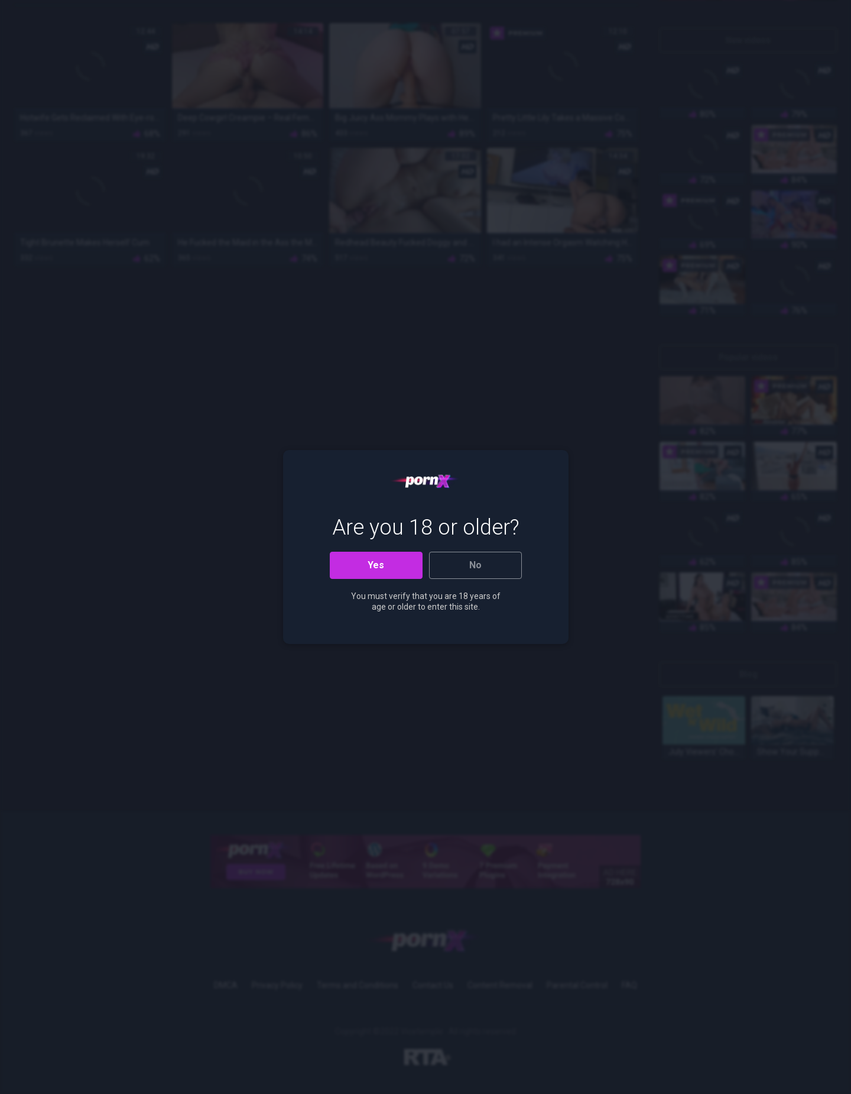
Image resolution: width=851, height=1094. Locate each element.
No (475, 565)
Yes (376, 565)
